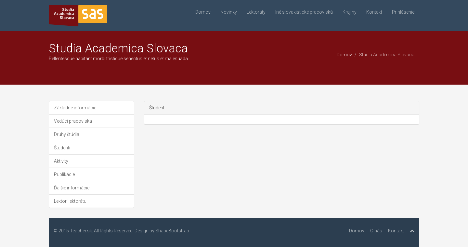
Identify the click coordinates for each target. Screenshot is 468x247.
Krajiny (350, 12)
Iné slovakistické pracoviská (304, 12)
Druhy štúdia (66, 134)
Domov (203, 12)
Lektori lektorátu (70, 201)
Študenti (62, 147)
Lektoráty (256, 12)
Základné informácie (75, 107)
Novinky (228, 12)
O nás (376, 230)
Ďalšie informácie (71, 187)
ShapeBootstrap (172, 230)
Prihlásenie (403, 12)
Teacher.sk (81, 230)
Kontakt (374, 12)
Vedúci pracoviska (73, 121)
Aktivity (61, 161)
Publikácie (64, 174)
